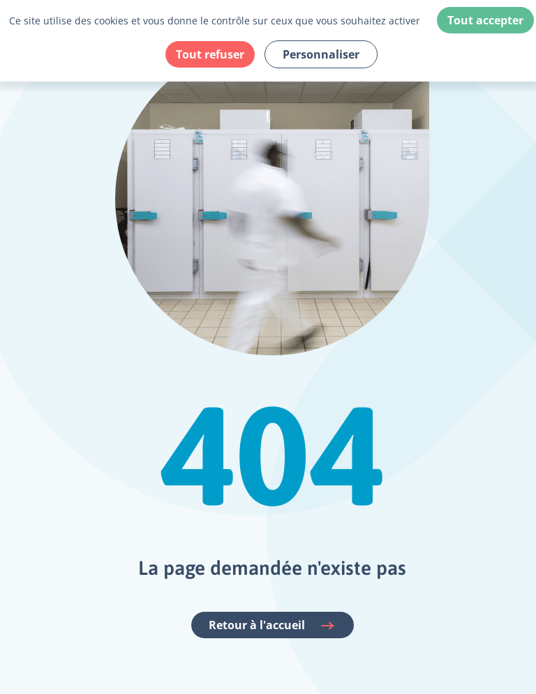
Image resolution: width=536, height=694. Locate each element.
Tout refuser (210, 54)
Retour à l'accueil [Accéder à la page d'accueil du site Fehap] (272, 626)
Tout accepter (485, 20)
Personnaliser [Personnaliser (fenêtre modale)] (321, 54)
